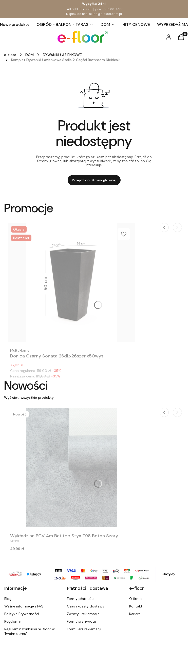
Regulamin (12, 621)
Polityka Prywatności (21, 614)
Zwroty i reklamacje (83, 614)
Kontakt (135, 606)
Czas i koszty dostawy (85, 606)
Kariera (135, 614)
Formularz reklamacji (84, 629)
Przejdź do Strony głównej (94, 180)
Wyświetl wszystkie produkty (29, 397)
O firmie (135, 598)
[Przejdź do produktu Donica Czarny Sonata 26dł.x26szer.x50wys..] (71, 282)
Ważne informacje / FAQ (24, 606)
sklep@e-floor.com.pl (105, 14)
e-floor (10, 54)
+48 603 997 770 (78, 9)
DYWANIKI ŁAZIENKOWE (62, 54)
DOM (29, 54)
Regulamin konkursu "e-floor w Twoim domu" (29, 631)
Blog (7, 598)
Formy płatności (80, 598)
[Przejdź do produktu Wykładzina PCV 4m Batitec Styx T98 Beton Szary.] (71, 467)
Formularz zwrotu (81, 621)
